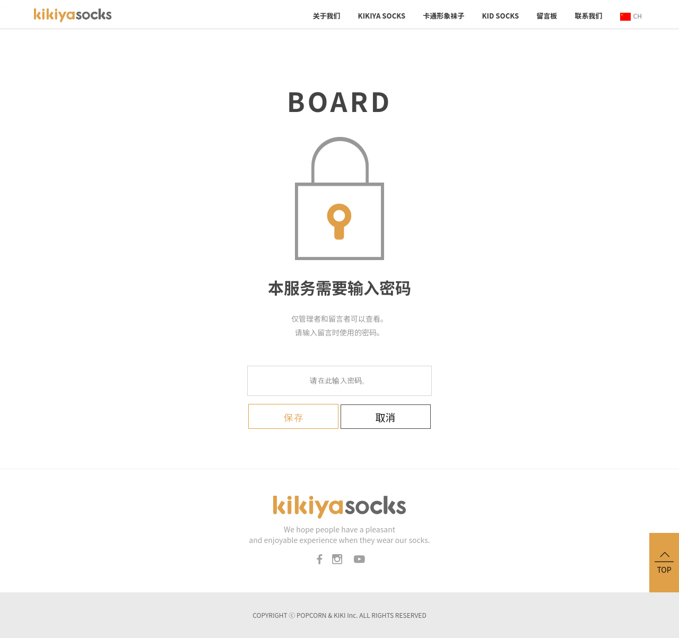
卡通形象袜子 (443, 16)
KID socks (500, 16)
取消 (386, 417)
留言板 (546, 16)
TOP (664, 562)
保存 (293, 418)
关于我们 (326, 16)
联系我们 (588, 16)
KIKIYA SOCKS (382, 16)
